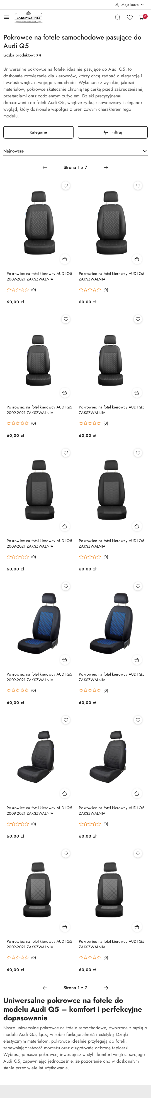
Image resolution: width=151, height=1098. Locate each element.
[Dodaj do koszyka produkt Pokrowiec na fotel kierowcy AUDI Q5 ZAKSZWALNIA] (137, 259)
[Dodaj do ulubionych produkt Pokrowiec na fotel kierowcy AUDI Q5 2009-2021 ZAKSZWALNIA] (66, 185)
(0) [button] (33, 290)
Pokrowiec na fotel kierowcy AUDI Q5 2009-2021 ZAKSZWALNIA (39, 276)
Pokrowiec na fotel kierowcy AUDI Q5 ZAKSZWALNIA (111, 276)
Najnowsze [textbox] (13, 151)
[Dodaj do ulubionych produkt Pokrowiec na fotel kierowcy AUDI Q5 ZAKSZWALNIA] (138, 185)
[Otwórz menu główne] (6, 17)
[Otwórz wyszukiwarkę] (118, 17)
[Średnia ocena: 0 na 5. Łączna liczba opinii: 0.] (21, 290)
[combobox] (75, 151)
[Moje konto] (129, 4)
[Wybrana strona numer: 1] (75, 167)
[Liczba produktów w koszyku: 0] (141, 17)
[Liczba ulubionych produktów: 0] (129, 17)
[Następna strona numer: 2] (106, 167)
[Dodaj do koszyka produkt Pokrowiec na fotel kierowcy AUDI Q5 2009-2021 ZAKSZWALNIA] (65, 259)
